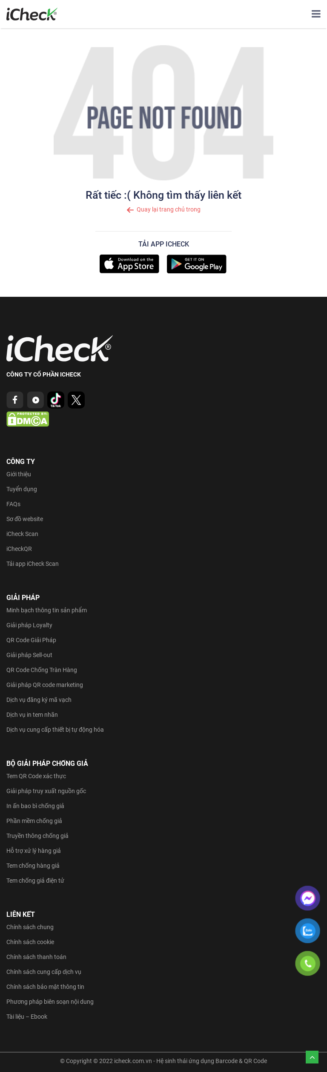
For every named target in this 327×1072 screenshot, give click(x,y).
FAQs (13, 504)
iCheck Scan (22, 533)
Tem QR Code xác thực (36, 776)
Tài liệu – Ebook (26, 1016)
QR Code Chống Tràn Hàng (41, 669)
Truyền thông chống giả (37, 835)
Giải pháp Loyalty (29, 625)
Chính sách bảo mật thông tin (45, 986)
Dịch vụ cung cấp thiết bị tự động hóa (55, 729)
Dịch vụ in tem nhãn (32, 714)
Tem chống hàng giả (33, 865)
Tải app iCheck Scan (32, 563)
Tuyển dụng (21, 489)
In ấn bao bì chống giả (35, 806)
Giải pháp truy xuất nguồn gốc (46, 791)
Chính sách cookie (30, 942)
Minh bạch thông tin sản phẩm (46, 610)
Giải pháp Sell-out (29, 655)
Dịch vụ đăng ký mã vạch (39, 699)
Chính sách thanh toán (36, 956)
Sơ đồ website (24, 519)
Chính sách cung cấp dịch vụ (43, 971)
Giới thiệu (18, 474)
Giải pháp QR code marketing (44, 684)
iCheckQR (19, 548)
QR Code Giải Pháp (31, 640)
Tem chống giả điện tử (35, 880)
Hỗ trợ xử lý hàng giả (33, 850)
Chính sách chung (30, 927)
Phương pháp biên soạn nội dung (50, 1001)
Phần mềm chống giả (34, 820)
